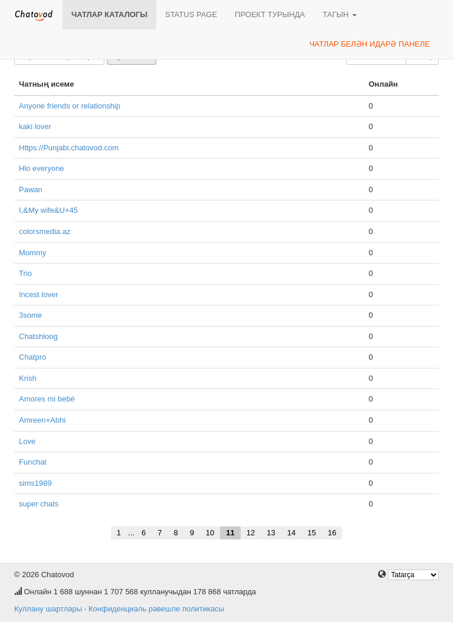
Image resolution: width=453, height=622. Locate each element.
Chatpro (32, 357)
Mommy (32, 252)
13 (271, 532)
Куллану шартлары (48, 608)
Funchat (33, 462)
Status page (191, 14)
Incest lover (38, 294)
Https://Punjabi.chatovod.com (69, 147)
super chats (38, 503)
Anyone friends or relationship (69, 105)
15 (311, 532)
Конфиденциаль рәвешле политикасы (156, 608)
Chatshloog (38, 336)
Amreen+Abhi (42, 420)
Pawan (30, 189)
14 (291, 532)
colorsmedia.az (44, 231)
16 (332, 532)
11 (230, 532)
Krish (28, 378)
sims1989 (35, 483)
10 (210, 532)
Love (27, 441)
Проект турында (270, 14)
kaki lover (35, 126)
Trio (25, 273)
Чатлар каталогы (109, 14)
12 (251, 532)
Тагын (340, 14)
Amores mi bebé (47, 398)
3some (30, 315)
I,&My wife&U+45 (48, 210)
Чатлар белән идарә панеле (369, 44)
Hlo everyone (41, 168)
